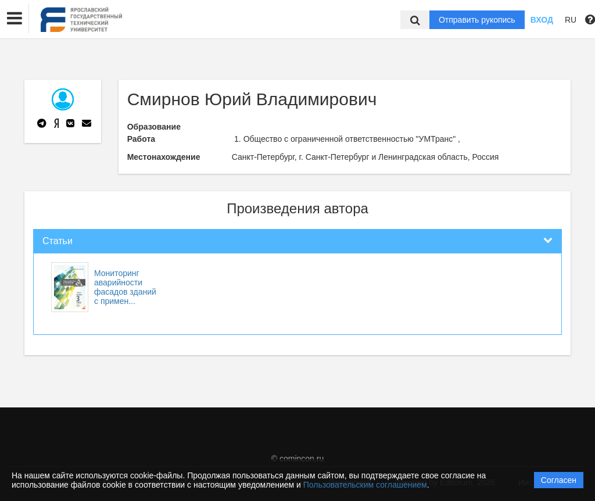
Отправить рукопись (477, 19)
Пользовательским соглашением (365, 484)
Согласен (558, 480)
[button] (14, 18)
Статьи (57, 241)
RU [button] (570, 19)
